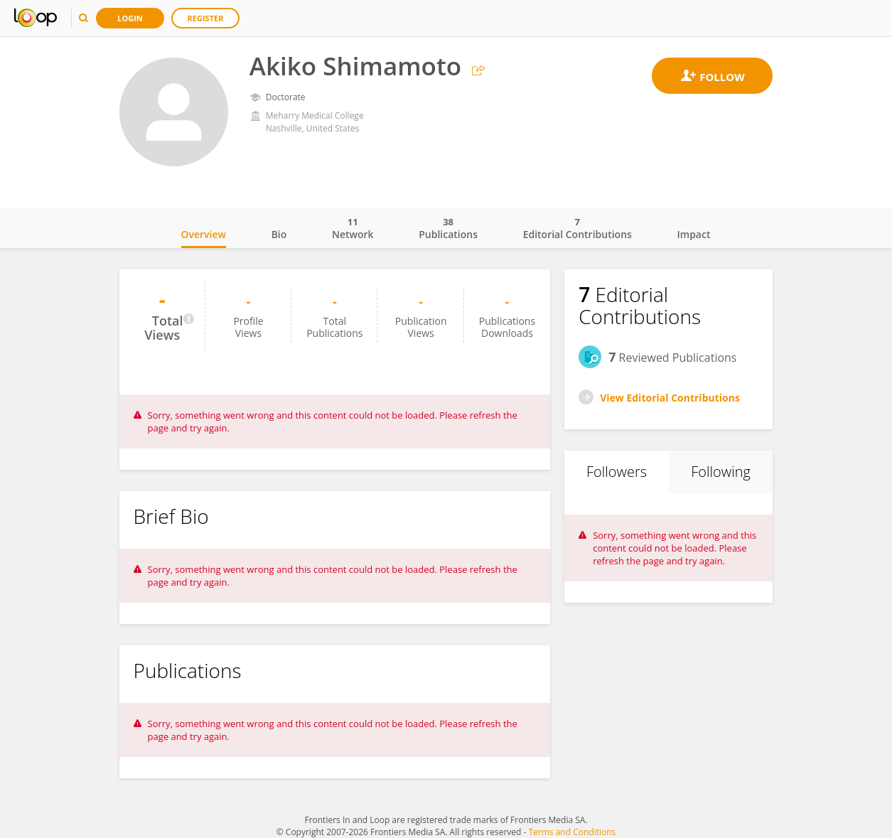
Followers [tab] (616, 471)
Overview (203, 234)
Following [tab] (721, 471)
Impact (694, 234)
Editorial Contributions (577, 228)
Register (206, 18)
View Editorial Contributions (670, 397)
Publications (448, 228)
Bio (279, 234)
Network (353, 228)
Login (130, 18)
